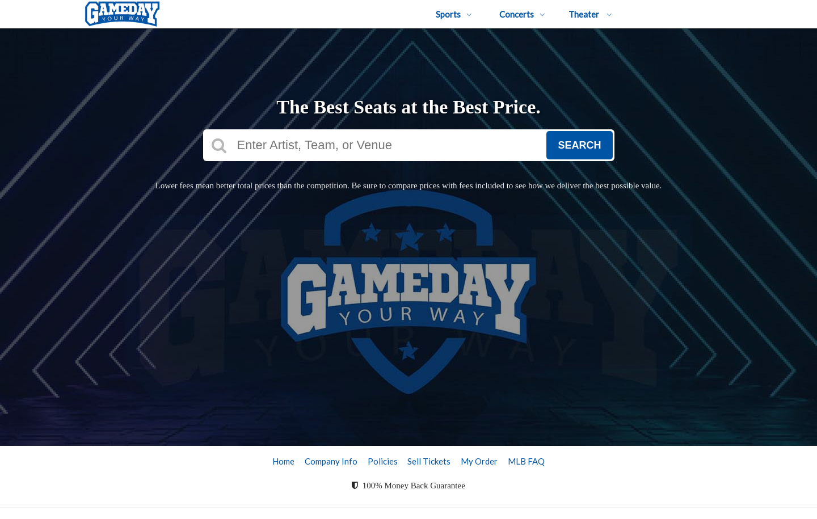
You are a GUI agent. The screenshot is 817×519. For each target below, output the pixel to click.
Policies (383, 461)
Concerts (522, 14)
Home (283, 461)
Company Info (331, 461)
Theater (590, 14)
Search (579, 145)
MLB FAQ (526, 461)
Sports (454, 14)
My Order (479, 461)
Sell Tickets (428, 461)
